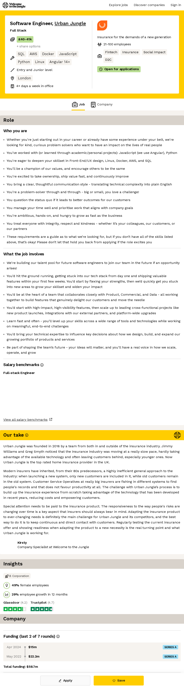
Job (78, 104)
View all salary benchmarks (30, 596)
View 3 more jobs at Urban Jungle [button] (37, 620)
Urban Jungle (70, 23)
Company (101, 104)
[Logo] (14, 5)
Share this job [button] (21, 612)
